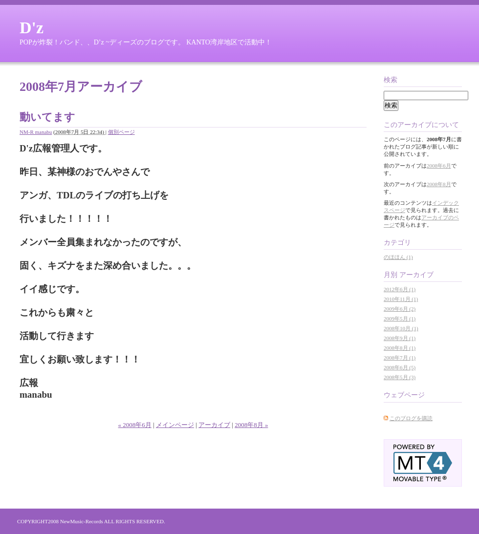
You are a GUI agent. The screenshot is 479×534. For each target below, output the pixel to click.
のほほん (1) (398, 257)
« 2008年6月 (135, 424)
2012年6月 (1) (399, 289)
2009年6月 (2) (399, 309)
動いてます (47, 117)
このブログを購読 (411, 418)
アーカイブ (214, 424)
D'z (32, 28)
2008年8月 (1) (399, 348)
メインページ (175, 424)
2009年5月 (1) (399, 318)
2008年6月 (439, 166)
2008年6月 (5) (399, 367)
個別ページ (121, 132)
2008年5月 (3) (399, 377)
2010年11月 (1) (401, 299)
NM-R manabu (36, 132)
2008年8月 (439, 184)
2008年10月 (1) (401, 328)
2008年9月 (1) (399, 338)
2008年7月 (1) (399, 358)
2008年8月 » (251, 424)
